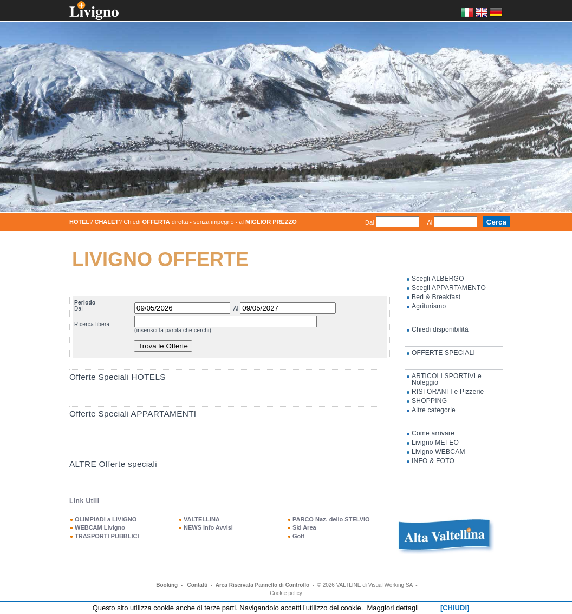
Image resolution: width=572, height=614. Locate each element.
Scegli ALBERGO (438, 278)
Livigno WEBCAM (438, 451)
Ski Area (304, 527)
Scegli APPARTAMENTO (449, 288)
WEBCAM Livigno (100, 527)
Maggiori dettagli (393, 608)
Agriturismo (429, 306)
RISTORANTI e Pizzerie (448, 391)
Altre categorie (434, 410)
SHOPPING (429, 401)
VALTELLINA (202, 519)
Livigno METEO (435, 442)
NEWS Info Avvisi (208, 527)
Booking (167, 585)
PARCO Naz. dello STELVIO (331, 519)
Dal (369, 222)
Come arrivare (433, 433)
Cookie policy (286, 593)
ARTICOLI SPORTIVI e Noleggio (447, 379)
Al (430, 222)
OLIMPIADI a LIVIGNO (105, 519)
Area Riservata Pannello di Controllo (262, 585)
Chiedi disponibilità (440, 329)
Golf (298, 536)
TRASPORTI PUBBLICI (107, 536)
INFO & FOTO (433, 461)
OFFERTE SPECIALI (443, 352)
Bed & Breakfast (436, 297)
